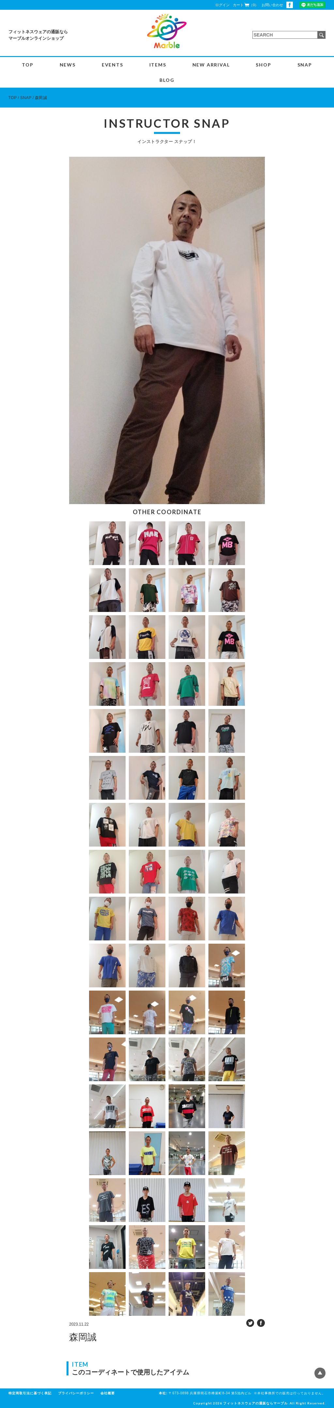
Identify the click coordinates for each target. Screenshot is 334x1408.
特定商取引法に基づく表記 (30, 1393)
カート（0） (245, 5)
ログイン (222, 5)
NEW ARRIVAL (211, 64)
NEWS (68, 64)
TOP (27, 64)
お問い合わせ (272, 5)
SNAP (304, 64)
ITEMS (157, 64)
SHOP (263, 64)
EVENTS (112, 64)
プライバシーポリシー (76, 1393)
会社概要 (107, 1393)
